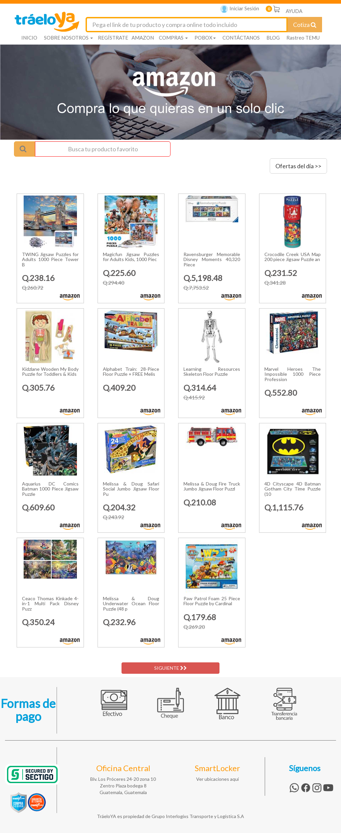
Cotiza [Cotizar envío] (304, 24)
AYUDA (294, 11)
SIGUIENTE (170, 668)
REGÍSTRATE (113, 38)
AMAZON (143, 38)
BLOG (273, 38)
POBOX (205, 38)
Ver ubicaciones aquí (217, 779)
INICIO (29, 38)
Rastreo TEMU (303, 38)
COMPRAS (173, 38)
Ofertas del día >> (298, 166)
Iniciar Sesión (239, 9)
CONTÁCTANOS (241, 38)
